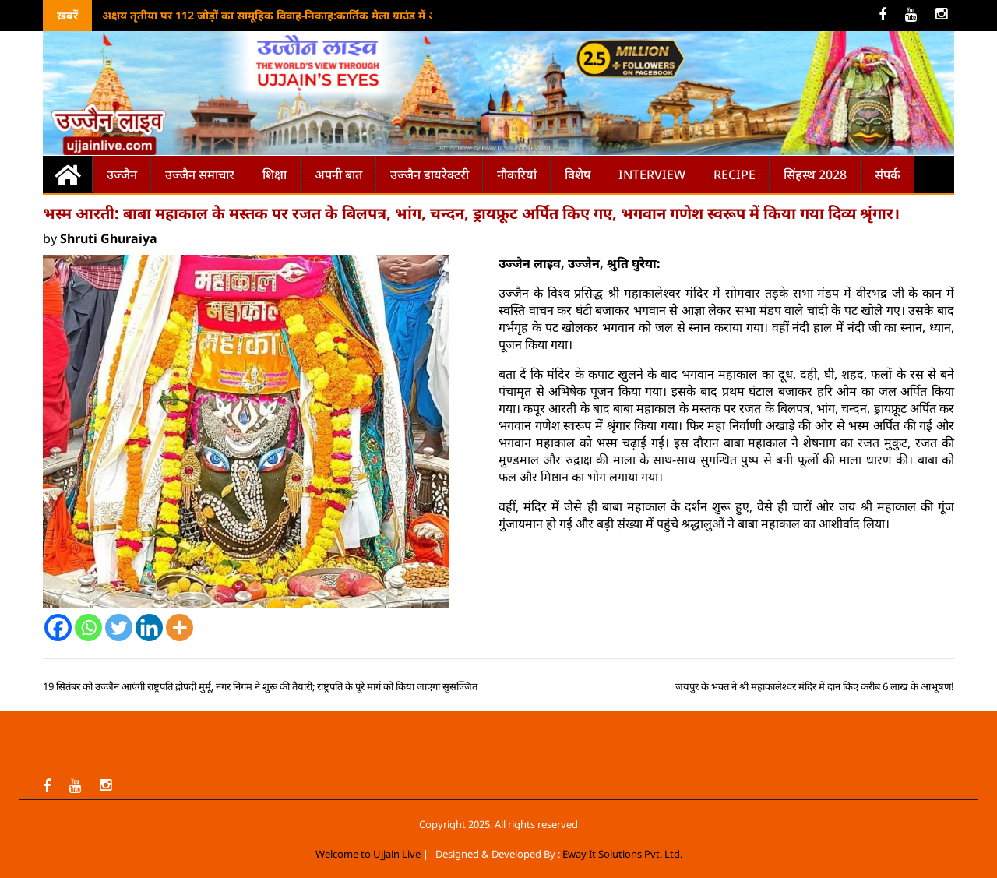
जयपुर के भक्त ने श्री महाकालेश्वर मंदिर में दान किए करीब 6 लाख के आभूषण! (814, 686)
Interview (651, 174)
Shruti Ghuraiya (108, 238)
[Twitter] (118, 627)
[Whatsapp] (88, 627)
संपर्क (887, 174)
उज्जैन (122, 174)
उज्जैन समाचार (199, 174)
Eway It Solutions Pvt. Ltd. (622, 854)
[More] (179, 627)
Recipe (734, 174)
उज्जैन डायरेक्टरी (429, 174)
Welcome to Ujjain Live (368, 854)
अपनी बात (338, 174)
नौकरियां (517, 174)
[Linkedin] (149, 627)
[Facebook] (58, 627)
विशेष (577, 174)
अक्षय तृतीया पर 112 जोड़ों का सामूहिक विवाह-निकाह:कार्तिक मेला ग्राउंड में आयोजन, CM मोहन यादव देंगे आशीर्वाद (351, 15)
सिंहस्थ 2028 (815, 174)
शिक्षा (274, 174)
